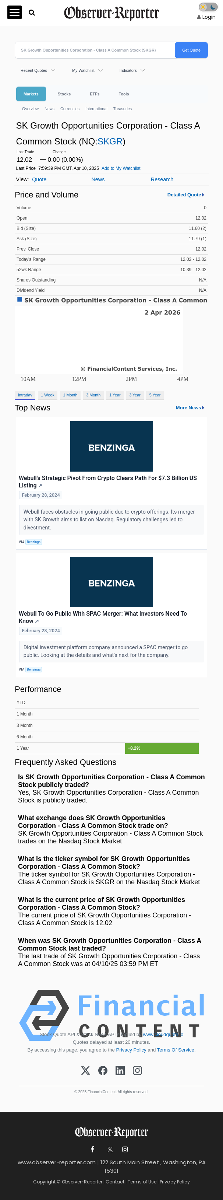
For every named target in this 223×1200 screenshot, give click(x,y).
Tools (124, 94)
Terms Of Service (175, 1050)
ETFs (94, 94)
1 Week (47, 395)
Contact (115, 1182)
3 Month (93, 395)
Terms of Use (142, 1182)
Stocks (64, 94)
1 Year (115, 395)
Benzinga (33, 542)
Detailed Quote (184, 194)
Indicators (128, 70)
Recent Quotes (34, 70)
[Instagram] (137, 1071)
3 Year (135, 395)
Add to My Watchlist (121, 168)
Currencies (69, 108)
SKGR (110, 141)
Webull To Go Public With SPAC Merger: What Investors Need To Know (103, 617)
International (96, 108)
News (49, 108)
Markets (31, 94)
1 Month (70, 395)
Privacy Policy (131, 1050)
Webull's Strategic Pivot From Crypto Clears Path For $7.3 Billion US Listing (108, 482)
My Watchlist (83, 70)
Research (162, 179)
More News (188, 407)
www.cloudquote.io (163, 1034)
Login (209, 17)
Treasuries (122, 108)
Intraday (25, 395)
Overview (30, 108)
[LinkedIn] (120, 1071)
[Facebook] (102, 1071)
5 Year (155, 395)
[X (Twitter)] (85, 1071)
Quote (39, 179)
